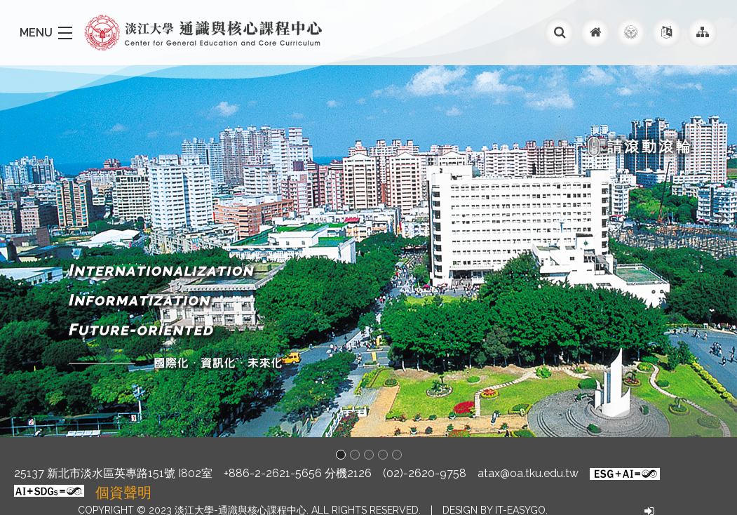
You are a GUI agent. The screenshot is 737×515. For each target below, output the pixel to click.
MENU (36, 32)
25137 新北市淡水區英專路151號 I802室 (113, 473)
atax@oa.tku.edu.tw (528, 473)
